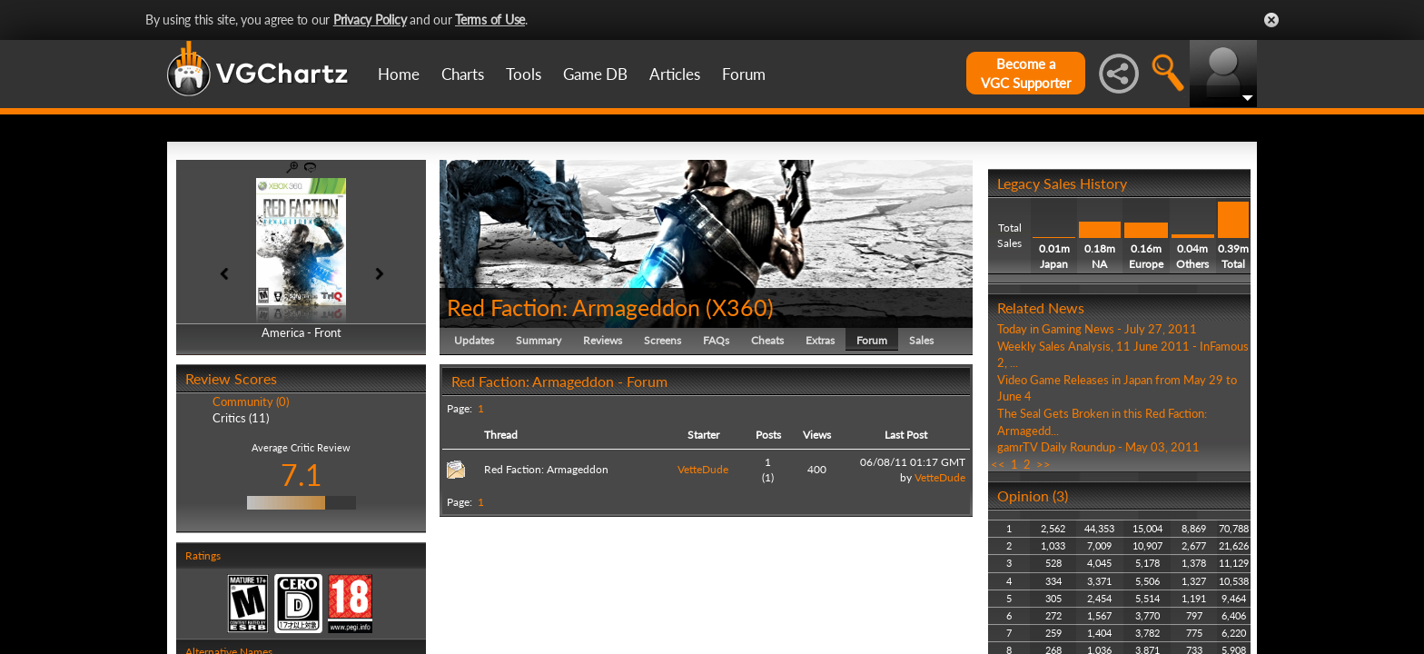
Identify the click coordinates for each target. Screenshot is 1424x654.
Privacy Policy (370, 19)
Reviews (602, 340)
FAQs (716, 340)
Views (817, 434)
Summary (538, 340)
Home (399, 74)
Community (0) (251, 401)
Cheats (767, 340)
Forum (744, 74)
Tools (523, 74)
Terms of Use (490, 19)
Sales (921, 340)
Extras (820, 340)
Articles (674, 74)
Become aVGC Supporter (1026, 73)
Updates (474, 340)
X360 (739, 307)
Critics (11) (241, 418)
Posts (768, 434)
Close (1271, 20)
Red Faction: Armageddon (573, 307)
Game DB (595, 74)
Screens (662, 340)
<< (998, 464)
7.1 (301, 474)
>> (1043, 464)
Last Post (906, 434)
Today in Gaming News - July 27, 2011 (1097, 329)
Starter (703, 434)
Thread (501, 434)
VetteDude (702, 469)
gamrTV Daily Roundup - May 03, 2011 (1098, 447)
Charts (462, 74)
